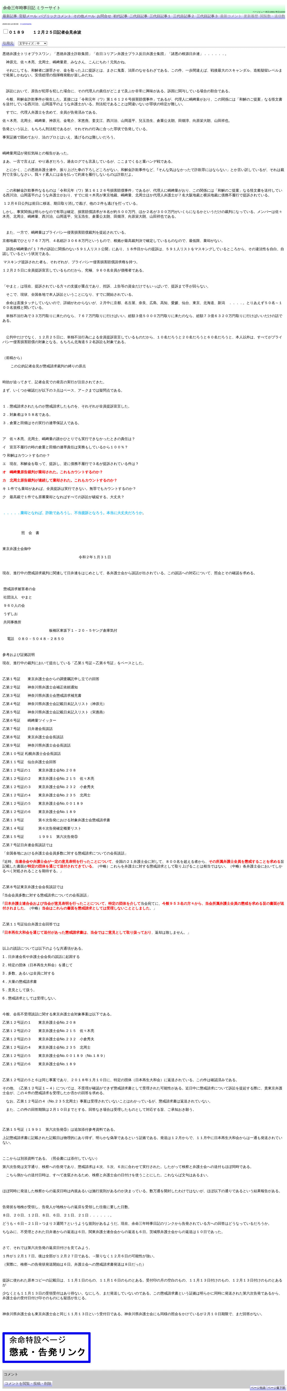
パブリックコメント (55, 16)
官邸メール (28, 16)
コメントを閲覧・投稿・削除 (28, 1383)
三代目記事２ (184, 16)
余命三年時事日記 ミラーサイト (32, 8)
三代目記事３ (207, 16)
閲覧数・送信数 (272, 16)
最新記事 (10, 16)
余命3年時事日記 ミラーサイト (77, 1368)
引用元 (8, 43)
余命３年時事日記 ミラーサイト (48, 1368)
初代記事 (120, 16)
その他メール (84, 16)
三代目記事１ (160, 16)
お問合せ (104, 16)
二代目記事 (139, 16)
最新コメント (231, 16)
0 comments (25, 24)
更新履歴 (251, 16)
